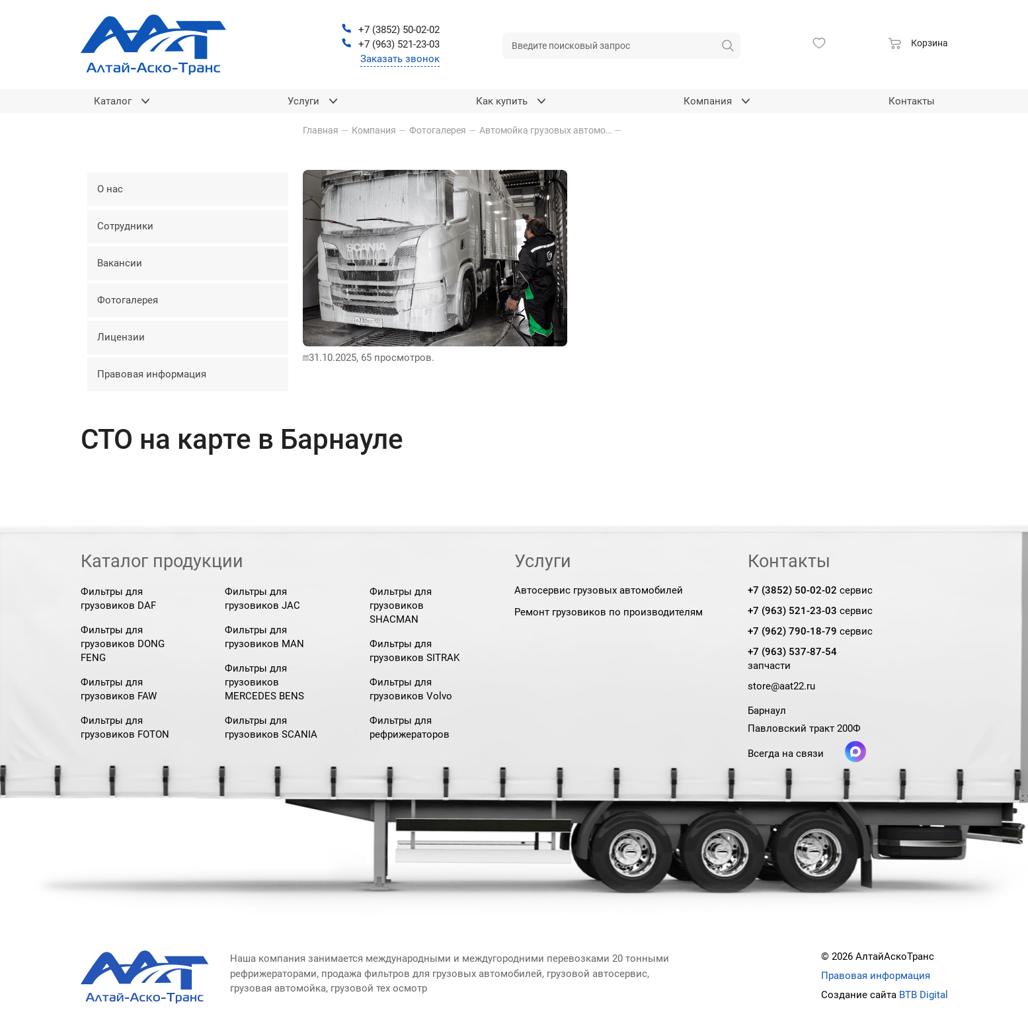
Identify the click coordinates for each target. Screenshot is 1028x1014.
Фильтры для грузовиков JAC (262, 598)
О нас (110, 189)
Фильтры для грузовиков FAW (119, 689)
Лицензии (121, 337)
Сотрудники (125, 226)
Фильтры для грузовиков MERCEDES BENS (264, 682)
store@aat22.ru (781, 686)
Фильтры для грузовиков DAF (118, 598)
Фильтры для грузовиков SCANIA (271, 727)
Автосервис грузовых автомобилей (598, 590)
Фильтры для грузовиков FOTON (125, 727)
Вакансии (119, 263)
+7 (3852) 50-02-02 (792, 590)
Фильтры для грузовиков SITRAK (414, 651)
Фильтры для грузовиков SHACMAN (401, 605)
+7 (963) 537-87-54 (792, 652)
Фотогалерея (127, 300)
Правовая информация (151, 374)
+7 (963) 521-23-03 (792, 611)
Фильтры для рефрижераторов (410, 727)
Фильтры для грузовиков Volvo (411, 689)
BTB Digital (923, 995)
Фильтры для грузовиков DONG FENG (123, 644)
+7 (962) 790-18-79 (792, 631)
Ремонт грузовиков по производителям (608, 612)
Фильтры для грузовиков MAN (264, 637)
